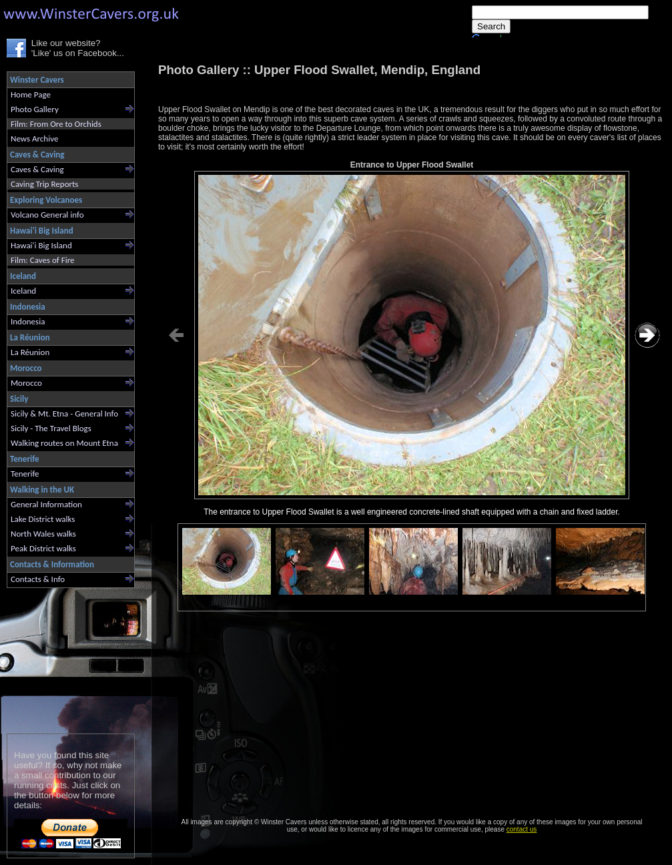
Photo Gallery (35, 109)
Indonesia (28, 321)
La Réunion (30, 352)
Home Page (31, 94)
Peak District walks (43, 548)
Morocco (26, 383)
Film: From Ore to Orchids (56, 124)
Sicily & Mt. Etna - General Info (64, 413)
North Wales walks (43, 534)
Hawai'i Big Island (41, 245)
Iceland (23, 291)
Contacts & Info (38, 579)
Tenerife (25, 474)
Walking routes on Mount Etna (64, 443)
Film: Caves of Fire (42, 260)
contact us (522, 829)
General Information (46, 504)
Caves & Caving (37, 169)
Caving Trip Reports (44, 184)
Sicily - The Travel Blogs (51, 428)
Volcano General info (47, 215)
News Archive (34, 138)
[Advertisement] (65, 657)
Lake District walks (43, 519)
